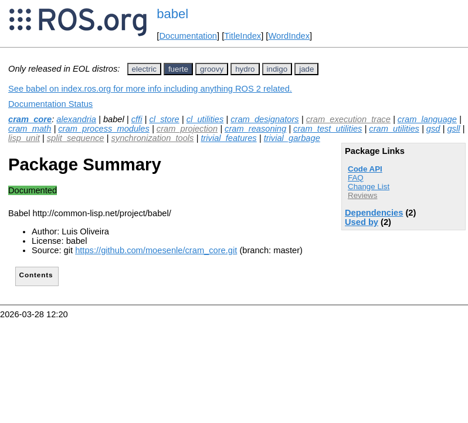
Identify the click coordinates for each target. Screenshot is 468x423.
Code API (365, 168)
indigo (277, 69)
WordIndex (289, 36)
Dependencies (374, 212)
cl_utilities (205, 119)
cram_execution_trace (348, 119)
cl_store (164, 119)
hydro (245, 69)
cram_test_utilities (327, 128)
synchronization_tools (152, 138)
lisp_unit (24, 138)
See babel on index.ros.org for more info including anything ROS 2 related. (150, 88)
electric (144, 69)
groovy (211, 69)
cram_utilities (394, 128)
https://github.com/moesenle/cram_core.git (156, 250)
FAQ (356, 177)
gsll (453, 128)
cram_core (30, 119)
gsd (433, 128)
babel (172, 13)
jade (306, 69)
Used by (361, 222)
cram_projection (187, 128)
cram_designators (264, 119)
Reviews (362, 195)
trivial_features (228, 138)
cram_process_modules (104, 128)
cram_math (29, 128)
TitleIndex (242, 36)
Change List (368, 186)
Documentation (188, 36)
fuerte (178, 69)
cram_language (427, 119)
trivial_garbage (292, 138)
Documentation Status (50, 104)
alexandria (76, 119)
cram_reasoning (255, 128)
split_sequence (75, 138)
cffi (137, 119)
